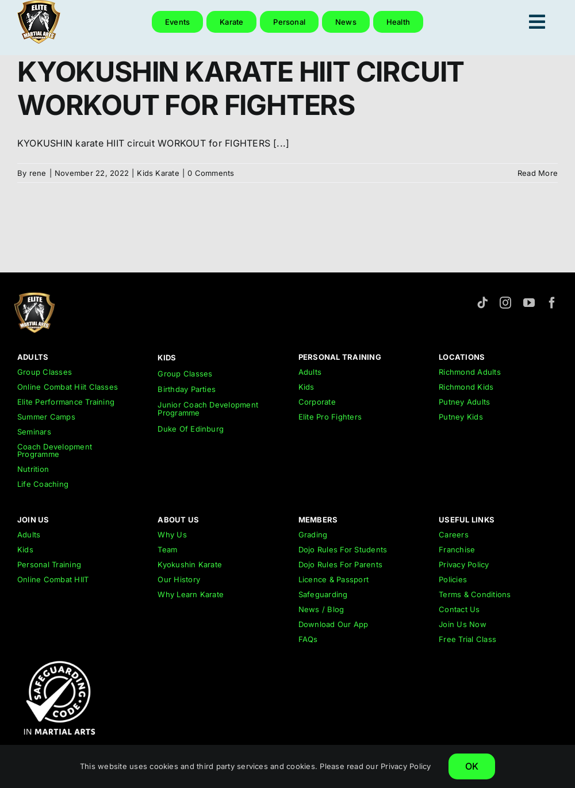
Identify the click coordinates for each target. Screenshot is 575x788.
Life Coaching (42, 484)
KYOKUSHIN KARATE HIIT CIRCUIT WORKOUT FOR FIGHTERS (240, 88)
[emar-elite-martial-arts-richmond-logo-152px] (34, 297)
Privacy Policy (464, 564)
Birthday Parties (187, 389)
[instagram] (505, 303)
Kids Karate (158, 173)
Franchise (457, 549)
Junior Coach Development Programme (208, 408)
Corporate (317, 401)
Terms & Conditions (475, 594)
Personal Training (49, 564)
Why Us (172, 534)
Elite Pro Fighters (330, 416)
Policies (453, 579)
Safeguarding (323, 594)
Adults (309, 371)
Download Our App (333, 624)
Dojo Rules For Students (343, 549)
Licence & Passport (333, 579)
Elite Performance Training (65, 401)
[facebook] (552, 303)
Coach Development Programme (54, 450)
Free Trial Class (467, 639)
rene (38, 173)
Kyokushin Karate (190, 564)
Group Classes (44, 371)
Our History (179, 579)
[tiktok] (482, 303)
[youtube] (529, 303)
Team (167, 549)
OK (471, 766)
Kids (306, 386)
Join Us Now (462, 624)
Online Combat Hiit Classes (67, 386)
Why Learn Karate (191, 594)
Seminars (34, 431)
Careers (454, 534)
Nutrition (33, 469)
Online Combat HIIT (53, 579)
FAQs (308, 639)
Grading (313, 534)
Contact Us (459, 609)
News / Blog (321, 609)
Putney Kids (461, 416)
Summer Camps (46, 416)
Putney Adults (464, 401)
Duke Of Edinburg (191, 428)
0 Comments (210, 173)
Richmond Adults (470, 371)
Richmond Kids (466, 386)
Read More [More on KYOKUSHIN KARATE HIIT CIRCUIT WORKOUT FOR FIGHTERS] (538, 173)
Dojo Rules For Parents (340, 564)
